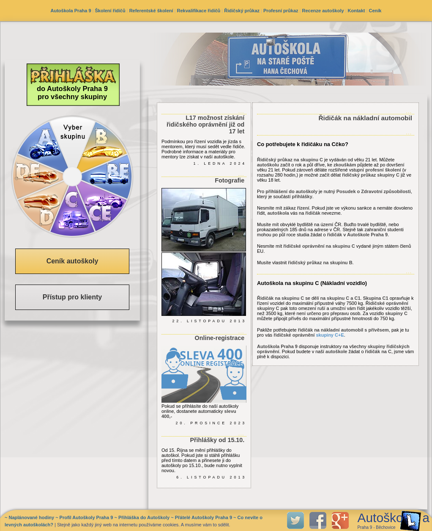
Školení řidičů (110, 10)
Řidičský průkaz (242, 10)
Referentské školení (151, 10)
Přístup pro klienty (72, 297)
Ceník (375, 10)
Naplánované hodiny (31, 517)
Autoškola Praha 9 (71, 10)
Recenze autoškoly (323, 10)
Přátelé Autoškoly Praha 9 (203, 517)
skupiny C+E (330, 334)
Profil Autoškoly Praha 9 (86, 517)
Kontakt (356, 10)
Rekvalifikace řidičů (199, 10)
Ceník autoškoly (72, 261)
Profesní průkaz (280, 10)
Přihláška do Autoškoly (144, 517)
